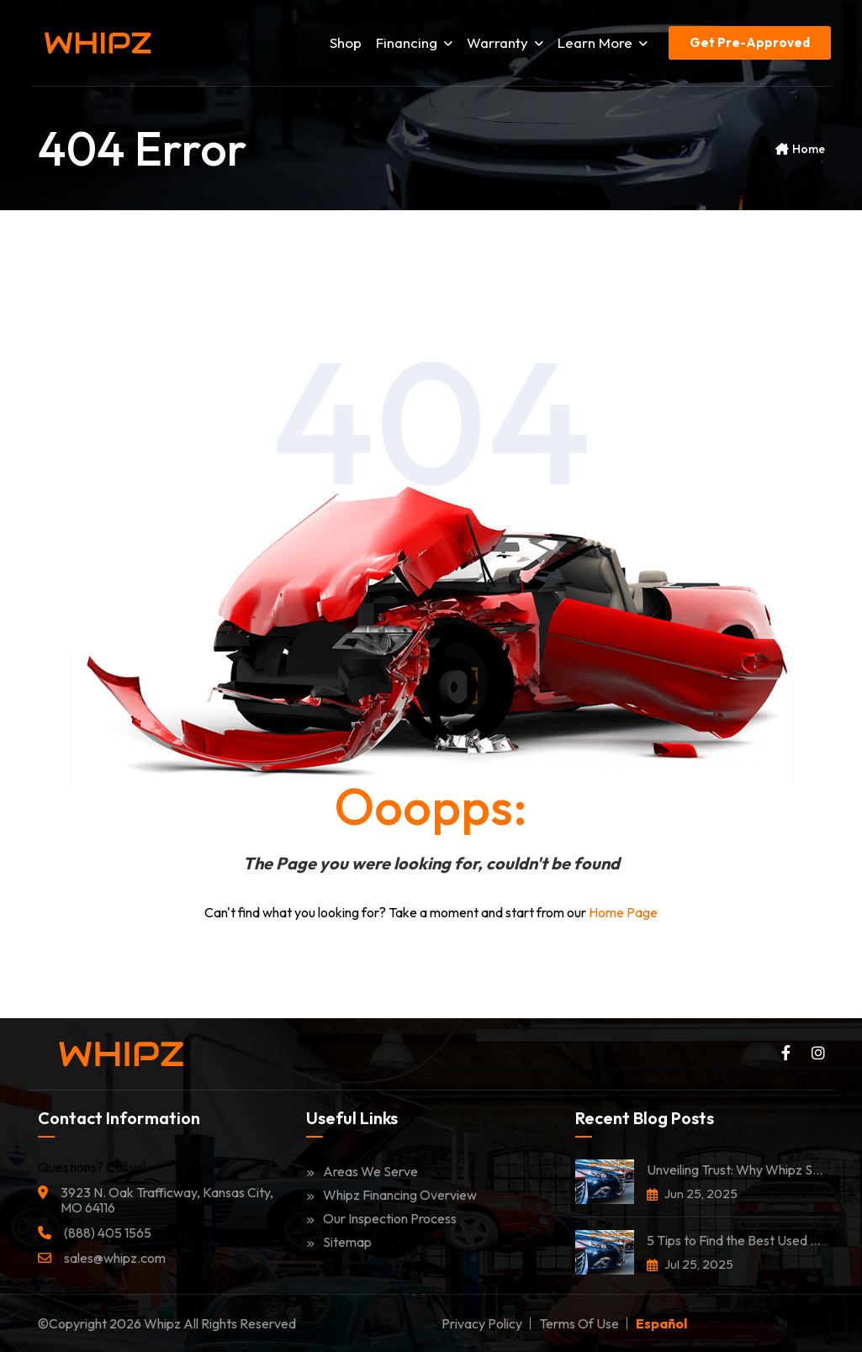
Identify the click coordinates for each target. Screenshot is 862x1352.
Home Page (623, 912)
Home (808, 148)
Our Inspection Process (381, 1218)
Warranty (505, 42)
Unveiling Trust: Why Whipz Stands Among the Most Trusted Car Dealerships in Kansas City (735, 1169)
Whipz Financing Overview (391, 1194)
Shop (346, 42)
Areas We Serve (362, 1171)
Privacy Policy (482, 1323)
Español (661, 1323)
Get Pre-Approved (750, 42)
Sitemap (339, 1241)
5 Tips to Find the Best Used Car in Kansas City (735, 1240)
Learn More (603, 42)
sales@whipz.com (115, 1257)
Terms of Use (579, 1323)
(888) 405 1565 (107, 1232)
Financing (414, 42)
